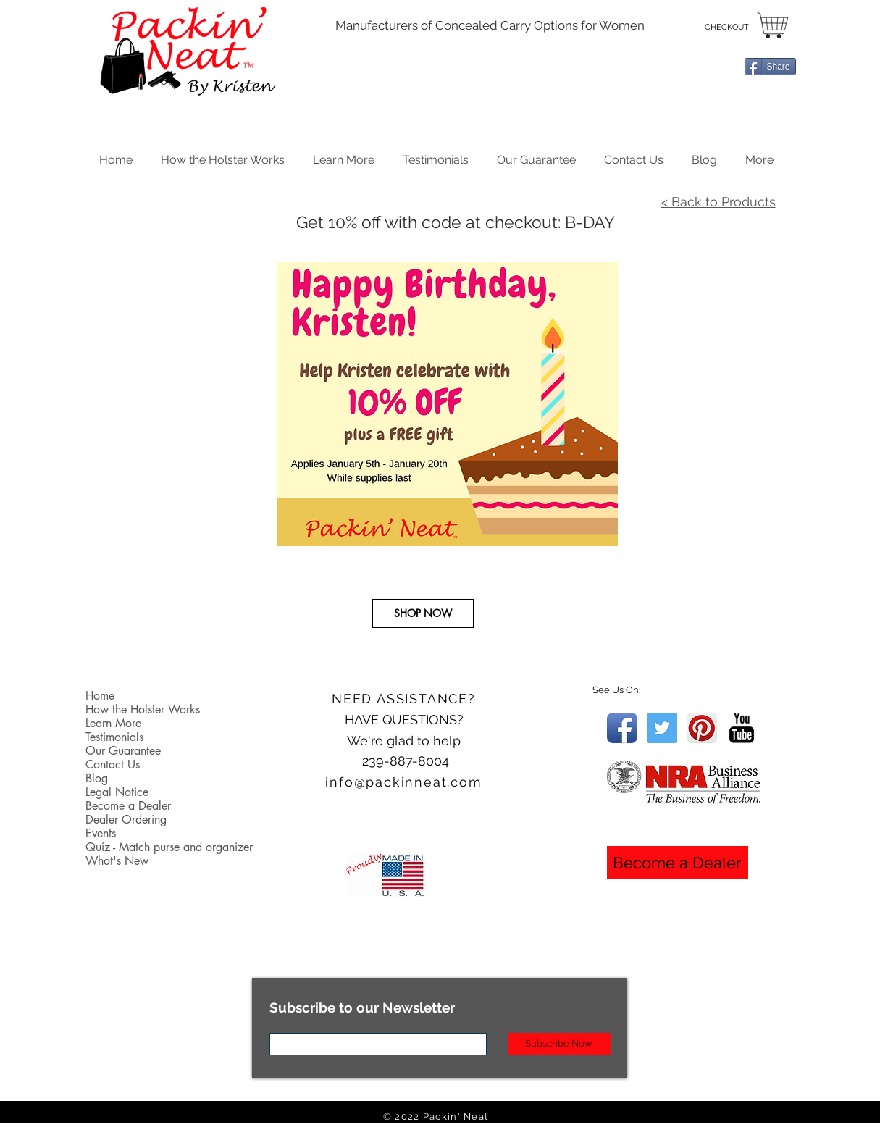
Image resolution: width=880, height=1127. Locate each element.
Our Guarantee (123, 751)
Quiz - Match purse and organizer (169, 847)
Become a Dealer (128, 806)
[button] (344, 157)
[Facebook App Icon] (622, 728)
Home (99, 696)
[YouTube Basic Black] (741, 728)
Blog (96, 778)
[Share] (770, 66)
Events (100, 833)
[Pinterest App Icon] (702, 728)
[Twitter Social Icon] (662, 728)
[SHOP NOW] (423, 613)
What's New (116, 861)
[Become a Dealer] (677, 862)
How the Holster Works (142, 709)
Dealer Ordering (126, 819)
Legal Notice (116, 792)
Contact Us (112, 764)
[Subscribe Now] (559, 1044)
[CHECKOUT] (726, 27)
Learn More (113, 723)
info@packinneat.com (403, 781)
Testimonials (114, 737)
